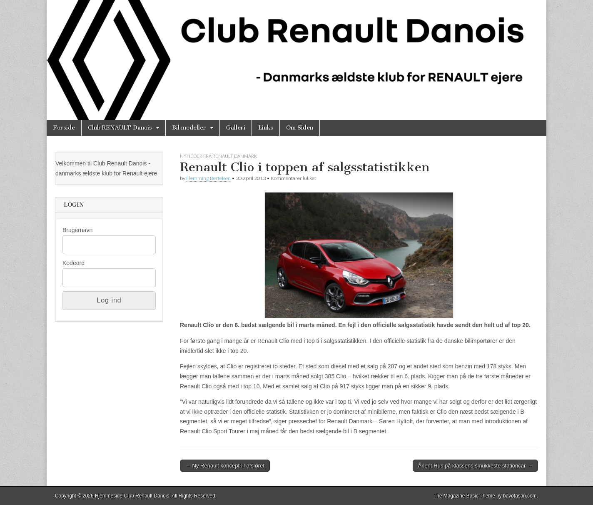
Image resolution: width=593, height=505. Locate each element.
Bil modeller (189, 127)
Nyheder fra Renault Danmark (218, 156)
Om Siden (299, 127)
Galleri (235, 127)
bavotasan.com (520, 496)
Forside (64, 127)
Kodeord (73, 263)
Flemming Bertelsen (208, 178)
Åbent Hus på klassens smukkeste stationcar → (475, 465)
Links (265, 127)
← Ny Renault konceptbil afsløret (224, 465)
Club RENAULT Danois (120, 127)
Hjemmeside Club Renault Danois (132, 496)
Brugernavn (77, 230)
